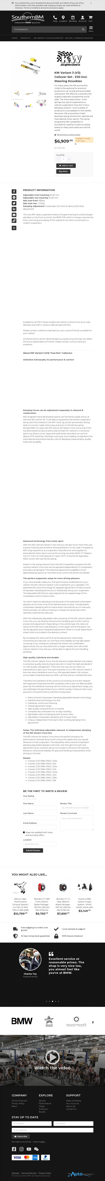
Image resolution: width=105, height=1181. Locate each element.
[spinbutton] (63, 159)
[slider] (58, 799)
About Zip (70, 1106)
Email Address (30, 823)
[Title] (76, 807)
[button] (83, 19)
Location (27, 840)
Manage (15, 1173)
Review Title (66, 803)
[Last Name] (39, 817)
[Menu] (91, 28)
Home (14, 38)
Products (26, 38)
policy (42, 1142)
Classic (42, 1106)
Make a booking (73, 1101)
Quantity (60, 155)
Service (42, 1101)
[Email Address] (39, 827)
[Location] (39, 844)
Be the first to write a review (68, 135)
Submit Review (33, 850)
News (14, 1106)
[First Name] (39, 807)
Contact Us (71, 1109)
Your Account (72, 1103)
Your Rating (28, 796)
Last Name (28, 813)
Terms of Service (19, 1101)
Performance (45, 1103)
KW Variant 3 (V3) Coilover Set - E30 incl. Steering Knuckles (63, 38)
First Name (28, 803)
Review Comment (68, 813)
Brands (42, 1112)
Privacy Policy (18, 1103)
